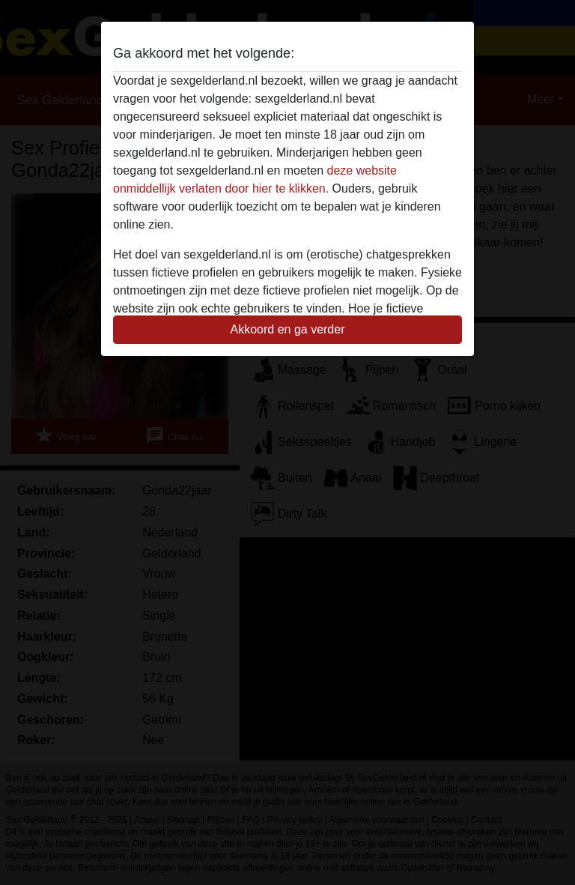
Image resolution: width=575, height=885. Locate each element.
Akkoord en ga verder (288, 329)
